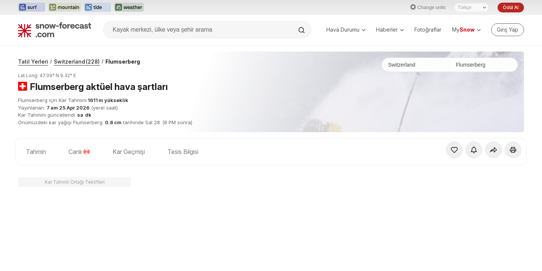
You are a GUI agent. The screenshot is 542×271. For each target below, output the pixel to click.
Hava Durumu (345, 29)
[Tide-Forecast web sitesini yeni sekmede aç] (97, 7)
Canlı (79, 151)
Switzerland (77, 61)
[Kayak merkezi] (484, 65)
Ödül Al (511, 7)
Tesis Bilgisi (182, 151)
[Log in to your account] (507, 29)
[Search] (302, 30)
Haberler (390, 29)
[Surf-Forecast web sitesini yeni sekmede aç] (31, 7)
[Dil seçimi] (472, 7)
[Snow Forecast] (54, 29)
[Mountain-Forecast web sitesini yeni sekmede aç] (64, 7)
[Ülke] (416, 65)
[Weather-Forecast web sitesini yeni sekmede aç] (129, 7)
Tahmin (36, 151)
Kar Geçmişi (129, 151)
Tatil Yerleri (33, 61)
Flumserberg (122, 61)
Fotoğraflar (428, 29)
